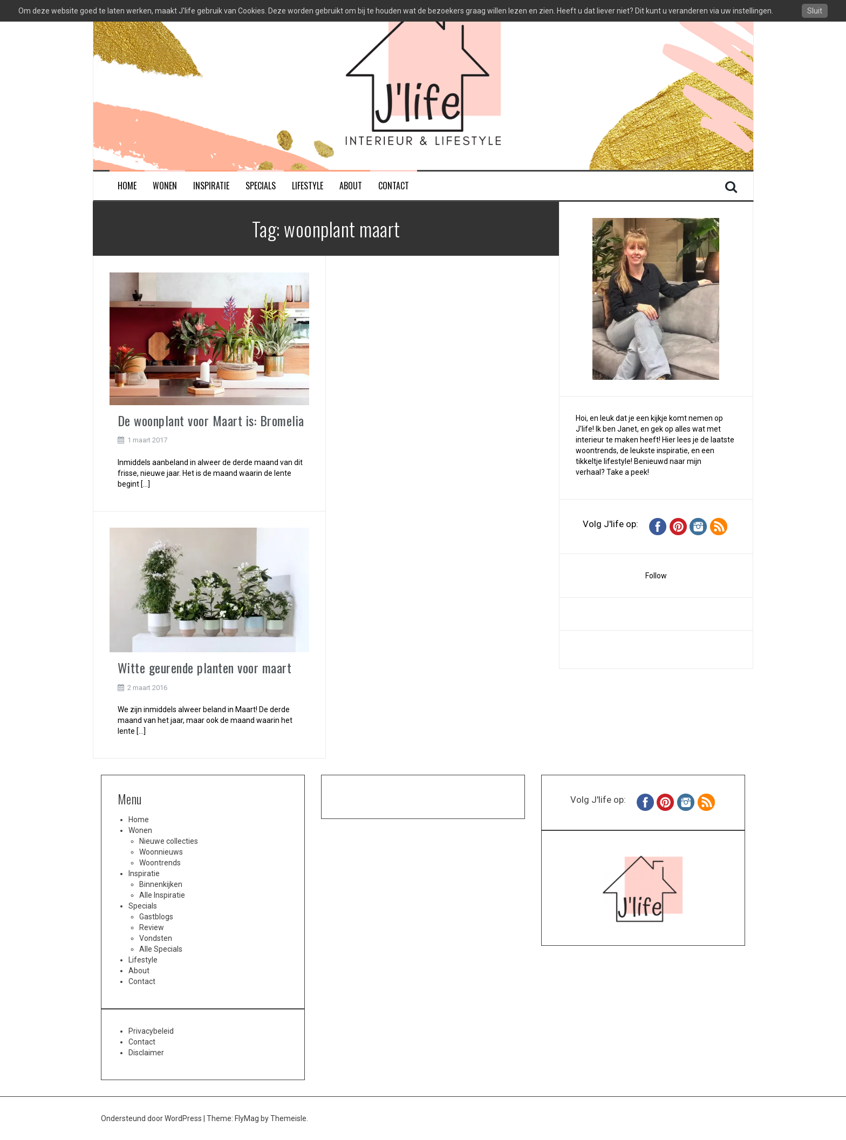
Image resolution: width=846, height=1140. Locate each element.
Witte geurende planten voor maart (205, 667)
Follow (656, 575)
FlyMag (247, 1118)
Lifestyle (307, 186)
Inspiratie (211, 186)
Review (151, 927)
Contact (393, 186)
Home (127, 186)
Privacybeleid (151, 1031)
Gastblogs (156, 916)
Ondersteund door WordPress (152, 1118)
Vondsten (155, 938)
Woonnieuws (161, 852)
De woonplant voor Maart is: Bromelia (211, 420)
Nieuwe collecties (168, 841)
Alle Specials (160, 949)
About (350, 186)
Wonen (165, 186)
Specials (260, 186)
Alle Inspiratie (162, 895)
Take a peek (626, 472)
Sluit (814, 10)
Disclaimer (146, 1052)
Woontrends (160, 862)
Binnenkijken (160, 884)
